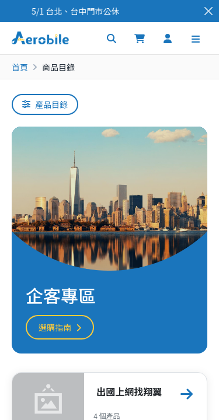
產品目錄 (45, 104)
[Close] (208, 11)
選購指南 (60, 327)
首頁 (20, 67)
